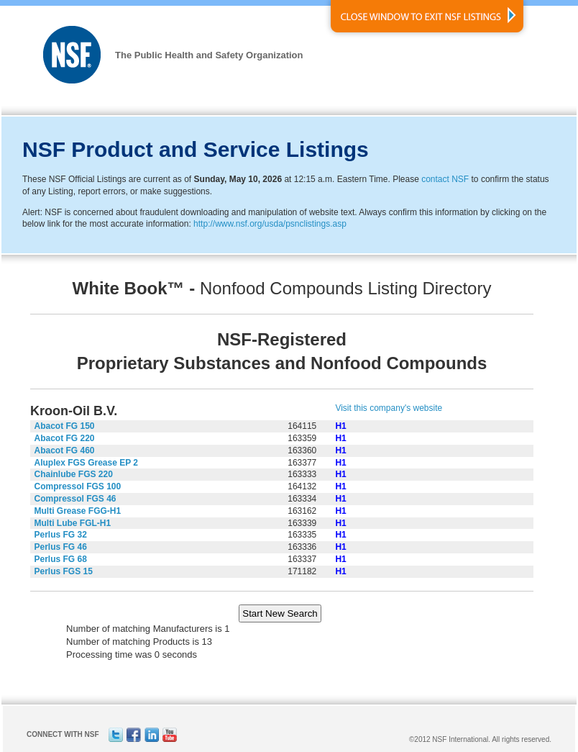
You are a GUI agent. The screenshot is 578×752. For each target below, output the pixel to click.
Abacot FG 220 (65, 438)
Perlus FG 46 (61, 547)
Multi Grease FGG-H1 (78, 511)
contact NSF (445, 179)
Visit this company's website (388, 408)
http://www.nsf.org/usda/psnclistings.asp (270, 224)
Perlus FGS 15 (64, 571)
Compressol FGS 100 (78, 486)
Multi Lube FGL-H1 (73, 523)
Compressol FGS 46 (75, 499)
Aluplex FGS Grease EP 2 (87, 463)
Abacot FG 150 (65, 426)
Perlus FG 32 (61, 535)
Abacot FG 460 (65, 450)
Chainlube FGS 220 (74, 474)
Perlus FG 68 (61, 559)
